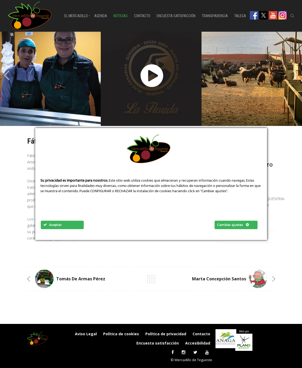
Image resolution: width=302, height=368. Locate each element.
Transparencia (215, 16)
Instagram (282, 15)
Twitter (263, 15)
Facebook (254, 15)
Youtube (273, 15)
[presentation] (6, 75)
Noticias (120, 16)
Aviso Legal (86, 333)
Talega (240, 16)
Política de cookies (121, 333)
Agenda (100, 16)
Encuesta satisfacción (176, 16)
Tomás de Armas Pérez (80, 279)
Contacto (142, 16)
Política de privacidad (165, 333)
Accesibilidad (197, 343)
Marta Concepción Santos (219, 279)
